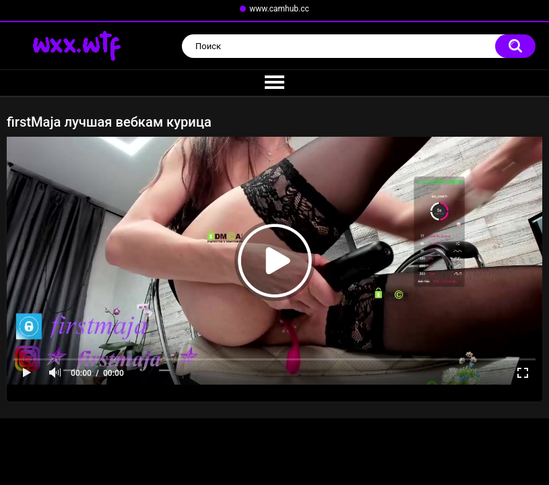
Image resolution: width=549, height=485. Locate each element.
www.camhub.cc (279, 8)
